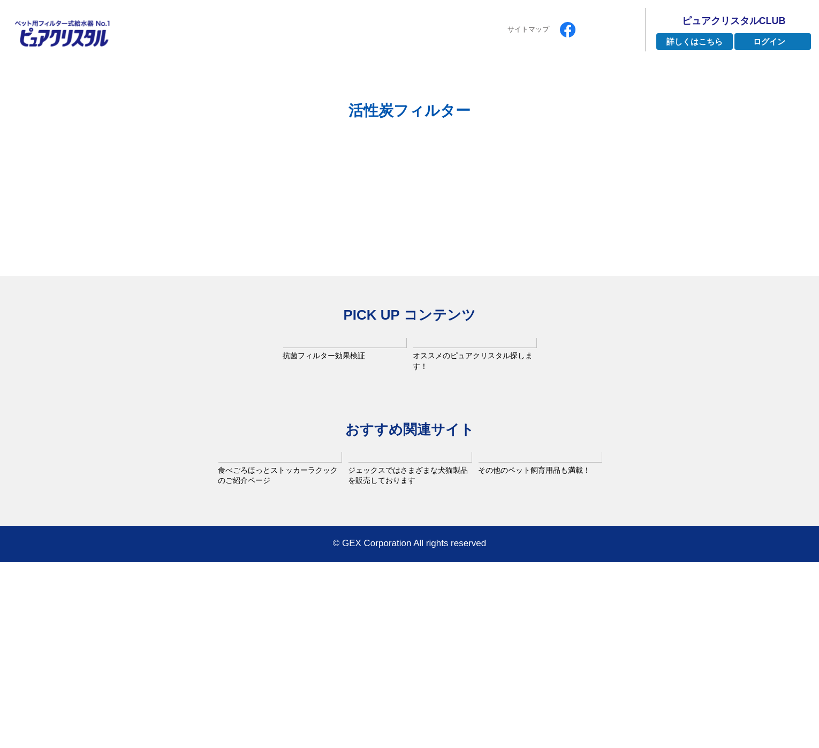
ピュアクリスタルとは (235, 79)
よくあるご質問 (511, 79)
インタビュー (423, 79)
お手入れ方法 (601, 79)
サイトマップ (528, 29)
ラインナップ (338, 79)
